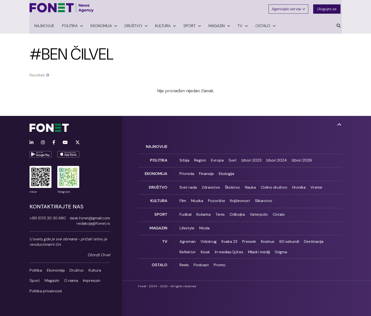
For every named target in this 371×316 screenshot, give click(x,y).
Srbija (184, 157)
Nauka (250, 183)
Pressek (249, 235)
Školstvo (232, 183)
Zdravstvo (211, 183)
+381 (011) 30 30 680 (48, 215)
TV (164, 235)
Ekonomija (56, 268)
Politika (36, 268)
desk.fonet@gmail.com (90, 215)
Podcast (201, 259)
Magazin (52, 278)
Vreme (316, 183)
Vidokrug (209, 235)
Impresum (91, 278)
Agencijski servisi (289, 7)
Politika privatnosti (46, 288)
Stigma (281, 245)
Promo (219, 259)
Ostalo (279, 209)
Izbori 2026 (302, 157)
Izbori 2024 (276, 157)
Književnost (240, 196)
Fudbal (185, 209)
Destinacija (313, 235)
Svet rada (188, 183)
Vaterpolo (259, 209)
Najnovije (156, 144)
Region (200, 157)
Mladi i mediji (259, 245)
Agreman (188, 235)
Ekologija (226, 170)
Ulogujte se (328, 7)
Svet (233, 157)
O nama (71, 278)
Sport (35, 278)
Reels (184, 259)
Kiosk (205, 245)
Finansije (206, 170)
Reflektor (188, 245)
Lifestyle (187, 222)
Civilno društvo (274, 183)
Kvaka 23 (229, 235)
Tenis (220, 209)
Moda (204, 222)
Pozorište (216, 196)
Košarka (203, 209)
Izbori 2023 (251, 157)
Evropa (217, 157)
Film (183, 196)
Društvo (77, 268)
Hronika (299, 183)
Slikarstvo (263, 196)
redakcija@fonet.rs (93, 221)
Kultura (95, 268)
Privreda (187, 170)
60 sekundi (289, 235)
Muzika (197, 196)
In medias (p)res (229, 245)
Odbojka (237, 209)
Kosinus (267, 235)
